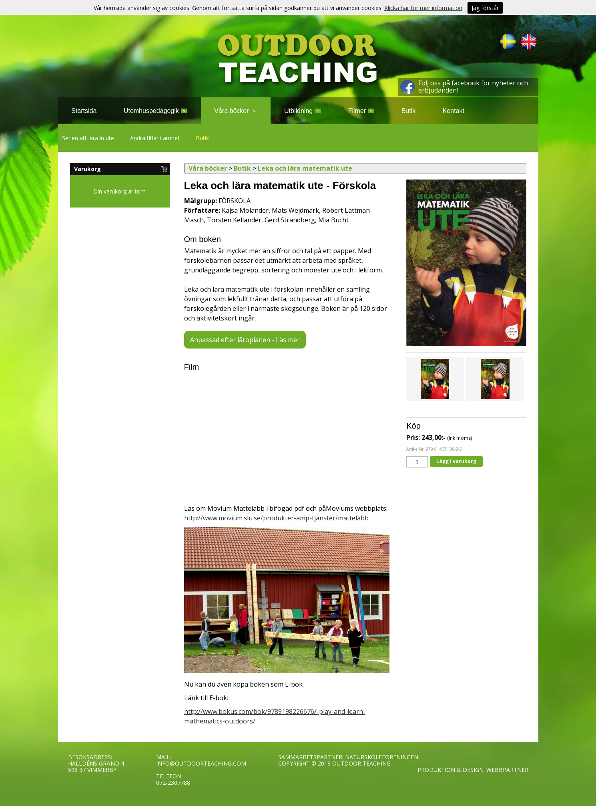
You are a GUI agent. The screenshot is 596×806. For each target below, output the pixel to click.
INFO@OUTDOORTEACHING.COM (201, 763)
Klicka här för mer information (423, 8)
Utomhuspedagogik (155, 110)
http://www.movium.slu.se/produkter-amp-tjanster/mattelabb (276, 518)
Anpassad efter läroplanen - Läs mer (245, 339)
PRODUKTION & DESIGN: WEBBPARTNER (472, 770)
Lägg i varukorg (456, 461)
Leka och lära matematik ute (305, 168)
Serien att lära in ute (88, 138)
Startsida (83, 110)
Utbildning (302, 110)
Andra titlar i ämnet (155, 138)
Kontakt (453, 110)
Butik (202, 138)
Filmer (361, 110)
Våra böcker (235, 110)
